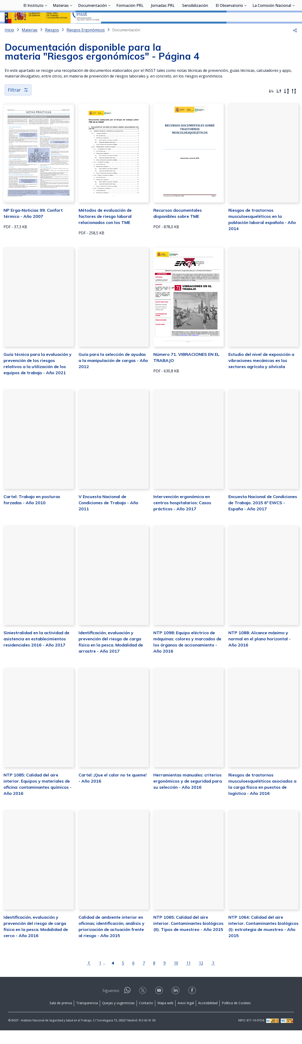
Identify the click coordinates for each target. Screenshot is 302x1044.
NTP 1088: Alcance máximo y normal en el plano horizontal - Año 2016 (259, 652)
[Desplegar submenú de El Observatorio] (245, 29)
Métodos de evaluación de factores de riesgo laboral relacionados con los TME (105, 229)
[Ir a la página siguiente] (213, 976)
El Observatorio (229, 29)
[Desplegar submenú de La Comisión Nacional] (293, 29)
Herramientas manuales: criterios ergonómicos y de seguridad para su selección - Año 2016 (187, 794)
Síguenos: (111, 1004)
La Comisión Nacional (271, 29)
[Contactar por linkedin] (176, 1005)
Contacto (146, 1016)
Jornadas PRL (163, 29)
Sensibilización (195, 29)
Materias (61, 29)
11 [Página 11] (188, 976)
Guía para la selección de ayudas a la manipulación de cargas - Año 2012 (113, 373)
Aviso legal (186, 1016)
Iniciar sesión (279, 10)
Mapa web (165, 1016)
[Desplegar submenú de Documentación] (109, 29)
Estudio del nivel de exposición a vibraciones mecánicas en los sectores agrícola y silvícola (261, 373)
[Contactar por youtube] (159, 1005)
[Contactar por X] (143, 1005)
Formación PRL (129, 29)
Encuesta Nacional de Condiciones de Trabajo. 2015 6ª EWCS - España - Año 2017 (262, 515)
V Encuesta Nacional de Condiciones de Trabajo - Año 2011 (108, 515)
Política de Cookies (236, 1016)
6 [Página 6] (133, 976)
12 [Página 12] (201, 976)
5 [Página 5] (123, 976)
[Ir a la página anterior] (89, 976)
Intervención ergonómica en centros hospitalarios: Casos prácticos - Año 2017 (182, 515)
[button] (295, 42)
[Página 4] (113, 976)
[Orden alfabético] (286, 103)
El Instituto (33, 29)
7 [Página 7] (144, 976)
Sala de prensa (61, 1016)
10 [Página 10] (176, 976)
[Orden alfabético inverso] (294, 103)
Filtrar (18, 102)
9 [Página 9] (165, 976)
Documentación (92, 29)
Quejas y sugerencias (118, 1016)
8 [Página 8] (154, 976)
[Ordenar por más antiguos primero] (279, 103)
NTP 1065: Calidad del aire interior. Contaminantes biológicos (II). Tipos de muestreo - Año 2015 (188, 936)
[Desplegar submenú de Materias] (71, 29)
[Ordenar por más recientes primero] (271, 103)
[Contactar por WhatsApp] (127, 1005)
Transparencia (87, 1016)
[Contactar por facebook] (192, 1005)
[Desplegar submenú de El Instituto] (45, 29)
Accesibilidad (208, 1016)
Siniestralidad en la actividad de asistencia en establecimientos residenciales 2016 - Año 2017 (36, 652)
